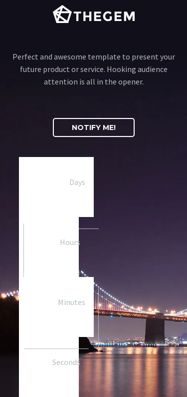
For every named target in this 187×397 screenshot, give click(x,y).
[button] (94, 127)
